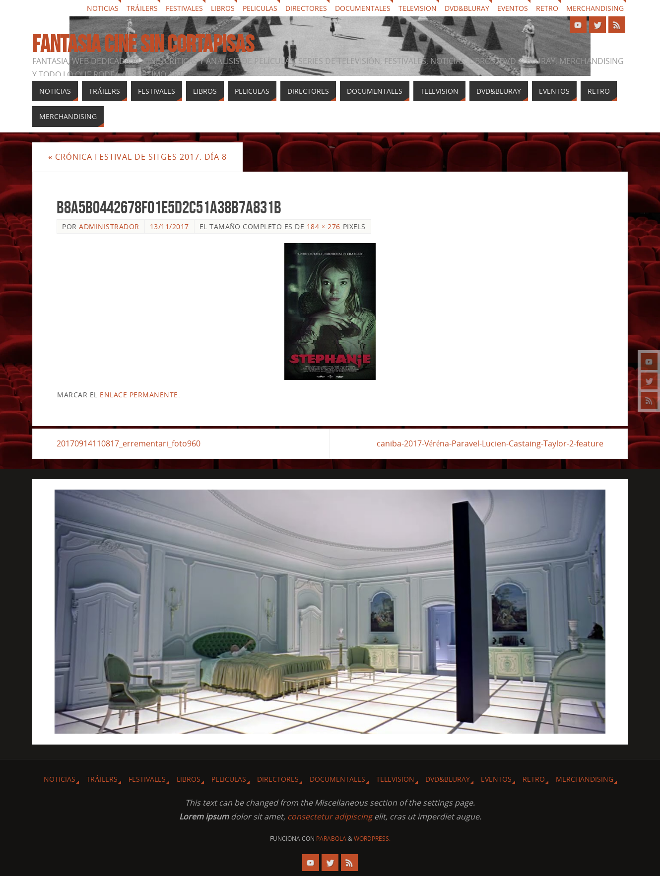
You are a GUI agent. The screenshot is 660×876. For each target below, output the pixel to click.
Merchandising (595, 8)
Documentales (363, 8)
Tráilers (142, 8)
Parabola (331, 838)
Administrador (109, 226)
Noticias (103, 8)
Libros (223, 8)
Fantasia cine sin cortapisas (143, 44)
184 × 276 (323, 226)
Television (417, 8)
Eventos (512, 8)
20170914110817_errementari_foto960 (128, 443)
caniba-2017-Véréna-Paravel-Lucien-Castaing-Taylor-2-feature (490, 443)
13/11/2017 (169, 226)
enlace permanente (139, 394)
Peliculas (260, 8)
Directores (306, 8)
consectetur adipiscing (329, 816)
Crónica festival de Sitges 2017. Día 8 (137, 156)
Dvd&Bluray (467, 8)
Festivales (184, 8)
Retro (547, 8)
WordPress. (372, 838)
